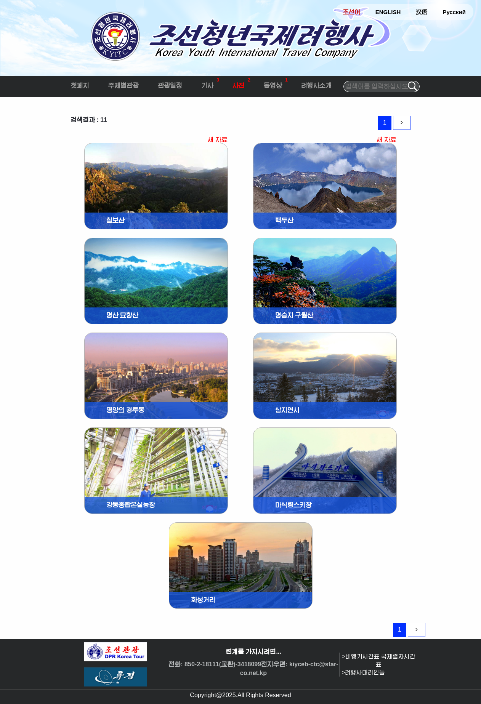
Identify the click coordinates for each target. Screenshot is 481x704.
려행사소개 (316, 85)
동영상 (276, 82)
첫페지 (80, 85)
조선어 (351, 12)
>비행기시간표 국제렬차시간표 (379, 660)
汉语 (421, 12)
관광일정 (170, 85)
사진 (241, 82)
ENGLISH (388, 12)
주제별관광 (123, 85)
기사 (210, 82)
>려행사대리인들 (363, 672)
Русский (454, 12)
